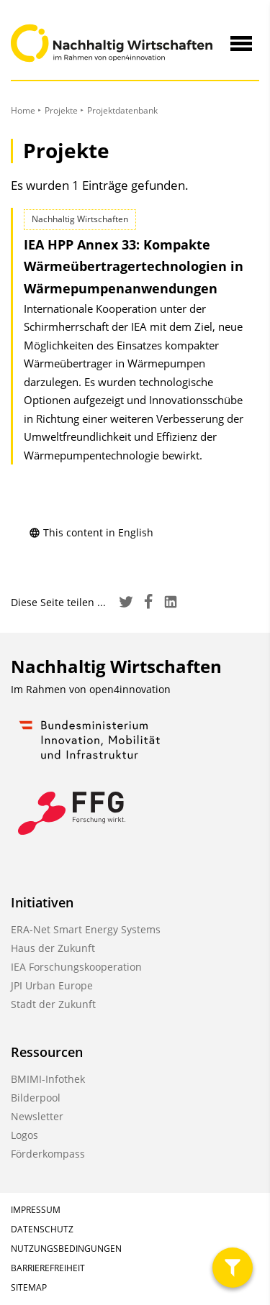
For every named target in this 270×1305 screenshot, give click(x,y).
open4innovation (130, 689)
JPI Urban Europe (52, 985)
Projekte (61, 110)
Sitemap (29, 1287)
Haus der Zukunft (53, 948)
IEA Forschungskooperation (76, 967)
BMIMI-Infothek (48, 1079)
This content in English (91, 532)
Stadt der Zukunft (53, 1004)
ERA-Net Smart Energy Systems (86, 929)
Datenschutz (42, 1229)
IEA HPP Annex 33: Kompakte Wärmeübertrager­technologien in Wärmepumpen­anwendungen (133, 266)
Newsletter (37, 1116)
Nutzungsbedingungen (66, 1248)
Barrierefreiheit (48, 1268)
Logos (24, 1135)
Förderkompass (48, 1153)
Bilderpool (35, 1097)
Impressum (35, 1210)
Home (23, 110)
